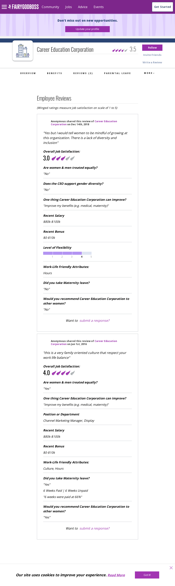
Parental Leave (117, 73)
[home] (23, 9)
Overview (28, 73)
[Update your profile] (87, 29)
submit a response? (94, 320)
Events (99, 7)
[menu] (5, 3)
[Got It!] (147, 575)
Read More (116, 575)
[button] (87, 29)
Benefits (54, 73)
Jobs (68, 7)
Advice (83, 7)
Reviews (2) (83, 73)
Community (50, 7)
